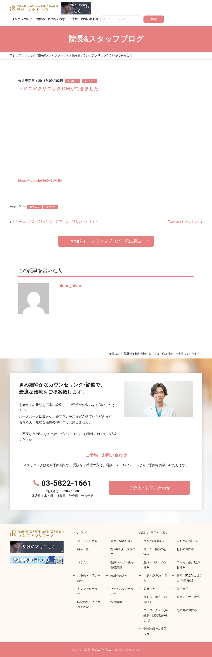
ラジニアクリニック (34, 8)
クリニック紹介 (22, 19)
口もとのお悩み (187, 540)
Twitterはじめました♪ (184, 222)
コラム (81, 562)
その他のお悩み (187, 610)
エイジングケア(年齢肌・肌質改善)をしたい (155, 615)
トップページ (81, 532)
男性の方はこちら (79, 8)
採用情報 (116, 602)
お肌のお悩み (185, 549)
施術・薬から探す (122, 540)
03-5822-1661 (62, 488)
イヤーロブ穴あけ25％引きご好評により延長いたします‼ (54, 222)
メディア (89, 81)
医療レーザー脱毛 (188, 596)
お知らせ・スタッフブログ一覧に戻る (106, 241)
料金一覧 (83, 549)
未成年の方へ (119, 575)
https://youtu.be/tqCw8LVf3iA (40, 181)
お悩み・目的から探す (50, 19)
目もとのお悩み (153, 540)
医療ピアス (150, 588)
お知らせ (73, 81)
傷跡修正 (182, 588)
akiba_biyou (70, 285)
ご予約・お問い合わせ (83, 19)
